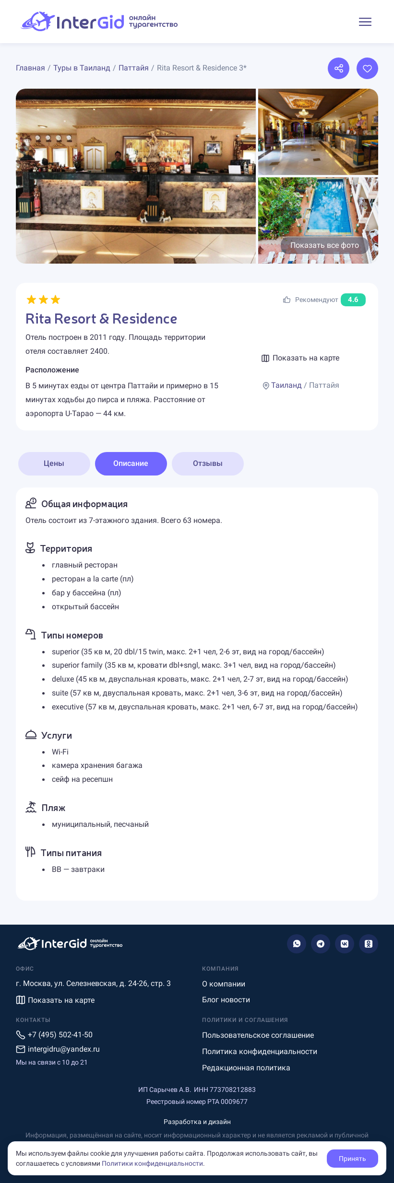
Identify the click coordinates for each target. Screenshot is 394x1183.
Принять (352, 1158)
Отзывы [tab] (208, 463)
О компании (223, 983)
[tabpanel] (197, 694)
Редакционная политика (246, 1067)
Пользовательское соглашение (258, 1035)
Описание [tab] (130, 463)
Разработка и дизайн (197, 1121)
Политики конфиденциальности (152, 1163)
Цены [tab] (54, 463)
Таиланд (286, 385)
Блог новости (226, 999)
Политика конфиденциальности (259, 1051)
